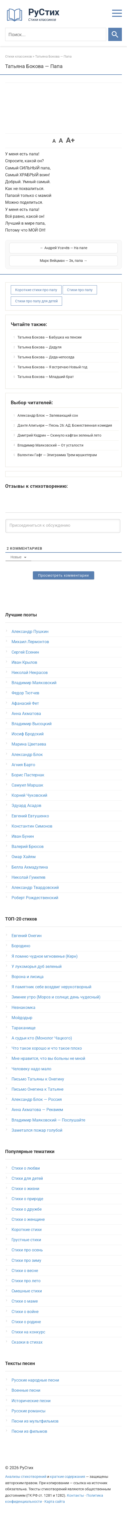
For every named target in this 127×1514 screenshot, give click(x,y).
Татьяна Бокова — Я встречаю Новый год (52, 367)
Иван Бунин (23, 836)
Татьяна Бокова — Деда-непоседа (45, 357)
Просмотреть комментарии (63, 575)
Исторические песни (31, 1400)
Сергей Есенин (25, 652)
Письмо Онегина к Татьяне (37, 1089)
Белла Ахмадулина (30, 867)
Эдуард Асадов (26, 805)
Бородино (21, 945)
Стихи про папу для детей (36, 301)
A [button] (54, 141)
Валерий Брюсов (28, 846)
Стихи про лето (26, 1280)
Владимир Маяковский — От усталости (50, 445)
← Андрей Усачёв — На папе (63, 248)
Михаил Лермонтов (30, 641)
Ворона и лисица (28, 976)
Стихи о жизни (25, 1188)
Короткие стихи (27, 1229)
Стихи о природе (27, 1198)
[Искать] (115, 34)
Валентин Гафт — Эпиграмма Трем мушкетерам (57, 455)
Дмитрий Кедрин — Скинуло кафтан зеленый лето (59, 435)
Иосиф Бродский (28, 734)
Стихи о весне (25, 1270)
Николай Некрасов (30, 672)
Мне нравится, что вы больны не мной (48, 1058)
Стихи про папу (80, 290)
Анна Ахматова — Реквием (37, 1109)
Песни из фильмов (29, 1431)
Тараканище (23, 1027)
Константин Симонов (32, 826)
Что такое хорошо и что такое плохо (47, 1048)
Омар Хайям (24, 856)
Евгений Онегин (27, 935)
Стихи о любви (26, 1168)
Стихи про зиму (26, 1260)
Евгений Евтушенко (30, 816)
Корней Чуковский (29, 795)
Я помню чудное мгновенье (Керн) (45, 956)
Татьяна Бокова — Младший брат (45, 377)
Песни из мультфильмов (35, 1421)
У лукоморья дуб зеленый (37, 966)
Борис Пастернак (28, 775)
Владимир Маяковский (34, 682)
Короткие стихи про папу (36, 290)
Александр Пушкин (30, 631)
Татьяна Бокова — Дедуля (39, 347)
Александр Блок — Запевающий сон (47, 415)
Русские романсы (28, 1411)
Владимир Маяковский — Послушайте (48, 1120)
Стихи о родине (26, 1321)
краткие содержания (67, 1477)
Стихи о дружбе (27, 1209)
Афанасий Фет (25, 703)
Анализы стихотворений (25, 1477)
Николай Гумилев (28, 877)
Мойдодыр (22, 1017)
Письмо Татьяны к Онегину (38, 1079)
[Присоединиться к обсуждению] (62, 526)
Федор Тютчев (25, 693)
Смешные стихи (27, 1291)
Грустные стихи (26, 1239)
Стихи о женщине (28, 1219)
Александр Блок (27, 754)
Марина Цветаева (29, 744)
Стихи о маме (25, 1301)
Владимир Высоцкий (32, 723)
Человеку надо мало (31, 1068)
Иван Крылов (24, 662)
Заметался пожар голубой (37, 1130)
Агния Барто (23, 764)
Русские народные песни (35, 1380)
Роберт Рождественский (35, 897)
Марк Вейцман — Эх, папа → (63, 261)
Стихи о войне (25, 1311)
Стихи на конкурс (28, 1332)
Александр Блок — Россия (37, 1099)
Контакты (75, 1495)
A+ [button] (70, 140)
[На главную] (34, 20)
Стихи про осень (27, 1250)
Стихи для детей (27, 1178)
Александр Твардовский (35, 887)
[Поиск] (55, 34)
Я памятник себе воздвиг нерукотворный (51, 986)
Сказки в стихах (27, 1342)
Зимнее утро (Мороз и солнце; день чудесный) (56, 997)
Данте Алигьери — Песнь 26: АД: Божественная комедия (64, 425)
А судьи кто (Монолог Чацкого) (42, 1038)
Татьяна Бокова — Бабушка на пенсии (49, 337)
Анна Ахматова (26, 713)
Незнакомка (23, 1007)
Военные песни (26, 1390)
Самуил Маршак (27, 785)
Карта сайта (54, 1501)
